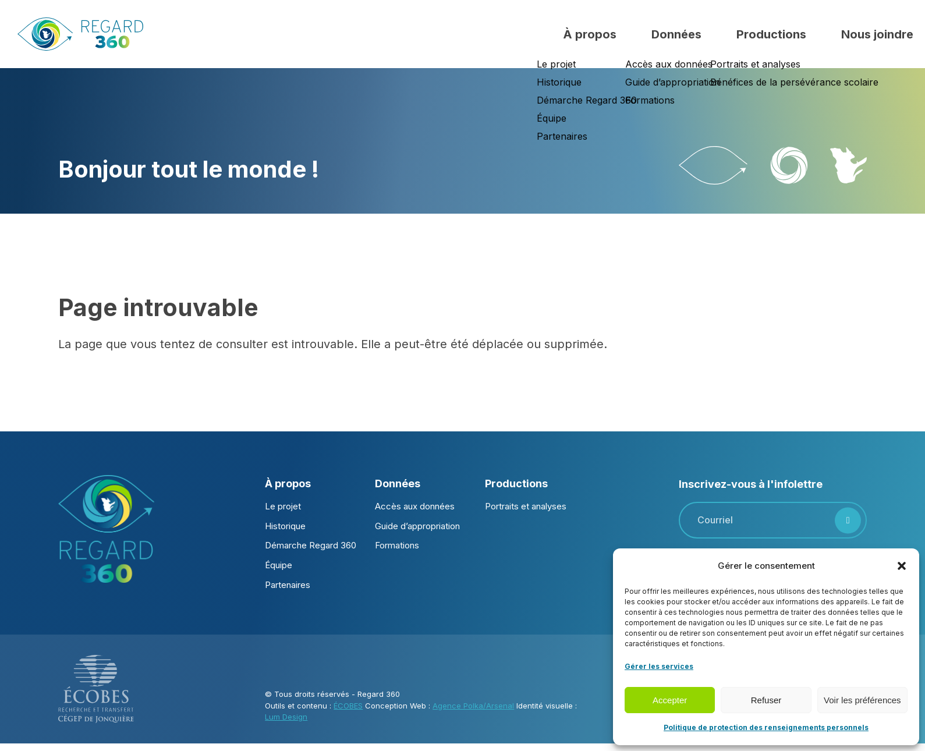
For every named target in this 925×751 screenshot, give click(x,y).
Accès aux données (415, 506)
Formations (397, 545)
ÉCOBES (348, 705)
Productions (771, 34)
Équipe (278, 565)
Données (676, 34)
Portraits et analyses (525, 506)
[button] (902, 566)
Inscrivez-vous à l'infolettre (751, 484)
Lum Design (286, 716)
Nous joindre (877, 34)
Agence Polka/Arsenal (473, 705)
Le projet (283, 506)
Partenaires (287, 584)
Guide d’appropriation (417, 526)
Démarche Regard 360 (310, 545)
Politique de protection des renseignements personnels (766, 727)
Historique (285, 526)
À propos (589, 34)
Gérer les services (659, 666)
